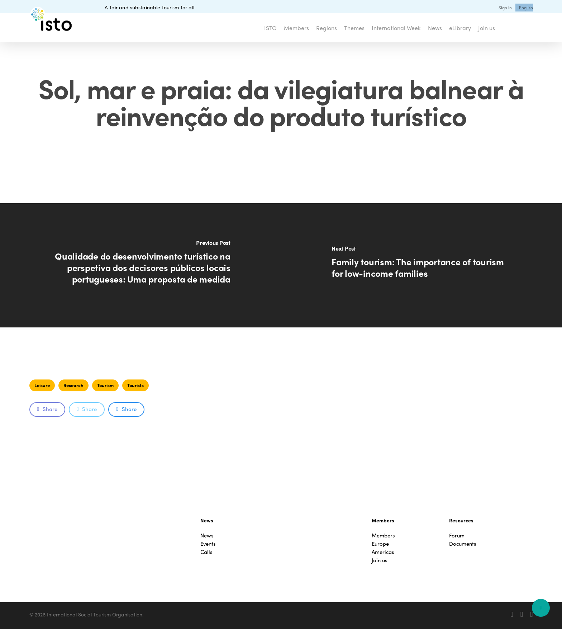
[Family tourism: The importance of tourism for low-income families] (421, 265)
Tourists (135, 385)
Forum (457, 535)
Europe (380, 543)
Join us (379, 560)
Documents (462, 543)
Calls (206, 552)
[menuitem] (526, 7)
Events (208, 543)
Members (383, 535)
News (207, 535)
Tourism (105, 385)
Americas (383, 552)
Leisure (42, 385)
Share (47, 409)
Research (73, 385)
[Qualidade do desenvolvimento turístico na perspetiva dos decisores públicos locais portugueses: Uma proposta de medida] (140, 265)
